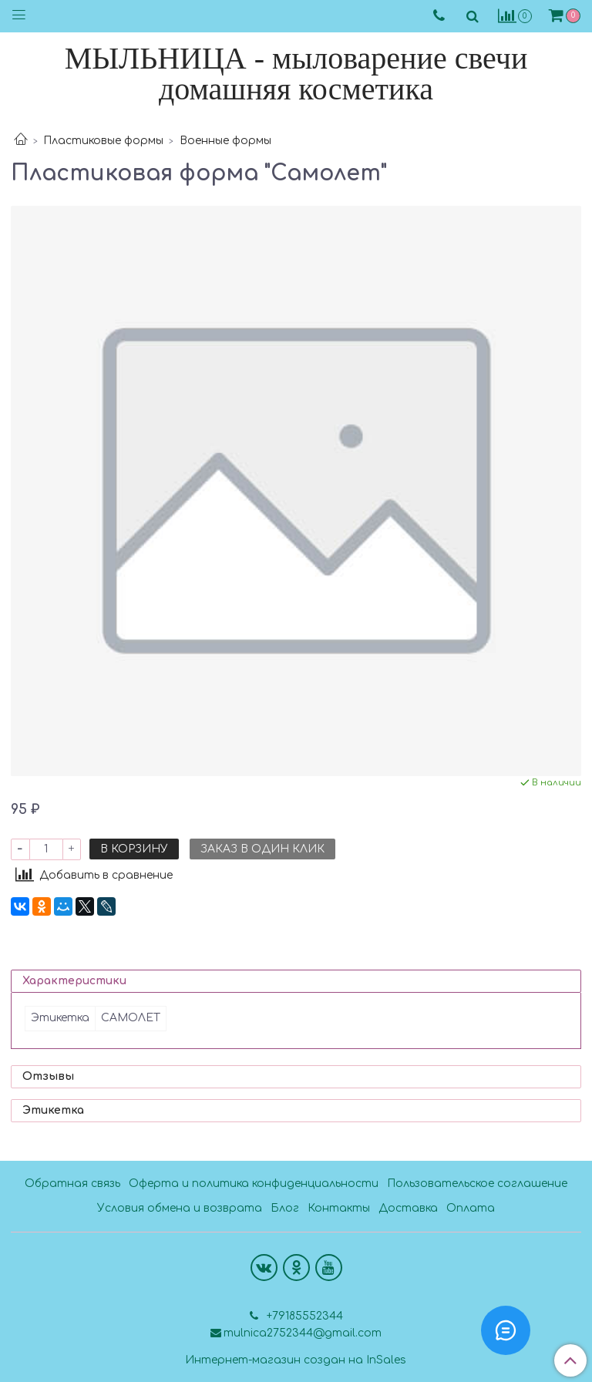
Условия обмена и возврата (179, 1208)
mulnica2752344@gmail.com (303, 1333)
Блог (285, 1208)
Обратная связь (72, 1183)
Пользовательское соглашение (477, 1183)
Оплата (470, 1208)
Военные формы (225, 140)
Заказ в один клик (262, 849)
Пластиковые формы (103, 140)
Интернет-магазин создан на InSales (295, 1360)
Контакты (339, 1208)
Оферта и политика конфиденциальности (253, 1183)
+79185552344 (303, 1316)
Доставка (408, 1208)
